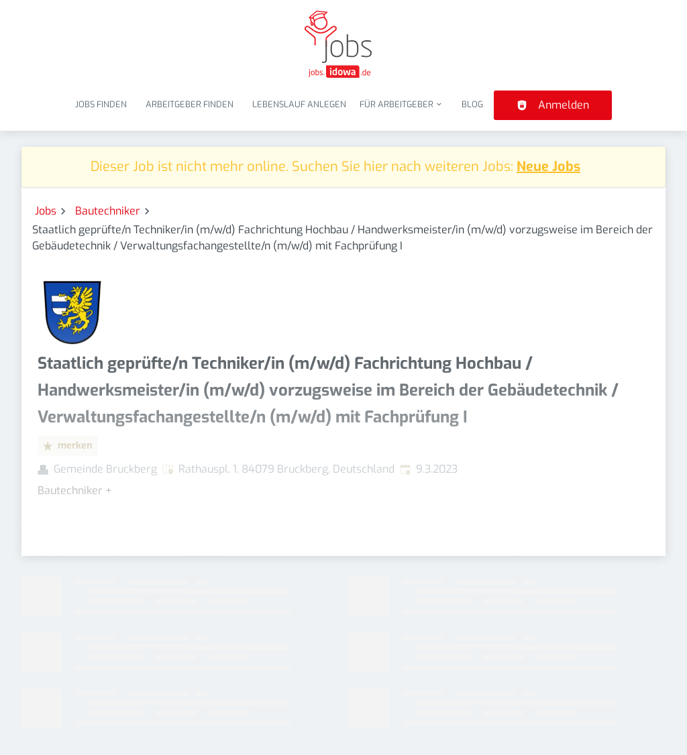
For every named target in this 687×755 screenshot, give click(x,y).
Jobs (45, 211)
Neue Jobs (548, 167)
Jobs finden (101, 104)
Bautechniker (107, 211)
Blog (472, 104)
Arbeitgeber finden (189, 104)
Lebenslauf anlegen (299, 104)
